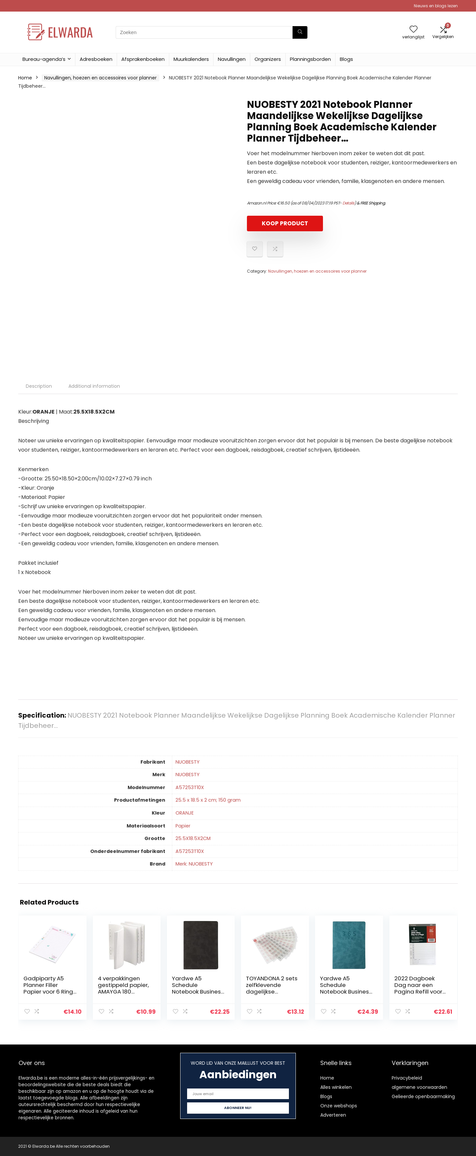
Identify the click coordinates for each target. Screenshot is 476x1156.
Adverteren (333, 1115)
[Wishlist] (413, 29)
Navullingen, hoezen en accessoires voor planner (100, 77)
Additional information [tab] (94, 386)
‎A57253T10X (190, 787)
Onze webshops (338, 1105)
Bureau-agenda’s (43, 59)
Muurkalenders (191, 59)
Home (25, 77)
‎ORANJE (185, 813)
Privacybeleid (407, 1078)
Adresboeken (96, 59)
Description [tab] (39, 386)
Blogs (346, 59)
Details (348, 203)
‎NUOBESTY (188, 762)
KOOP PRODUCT (285, 223)
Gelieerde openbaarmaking (423, 1096)
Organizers (268, 59)
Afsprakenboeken (143, 59)
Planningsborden (310, 59)
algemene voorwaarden (419, 1087)
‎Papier (183, 826)
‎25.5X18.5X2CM (193, 838)
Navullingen (232, 59)
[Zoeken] (300, 32)
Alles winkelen (336, 1087)
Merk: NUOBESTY (194, 864)
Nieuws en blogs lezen (436, 6)
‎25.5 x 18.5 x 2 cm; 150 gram (208, 800)
